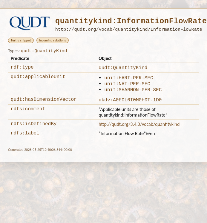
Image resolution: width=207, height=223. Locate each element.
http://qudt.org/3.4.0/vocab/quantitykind (139, 129)
